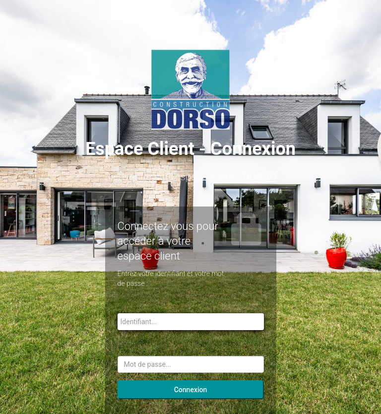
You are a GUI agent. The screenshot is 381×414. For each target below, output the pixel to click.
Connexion (190, 390)
